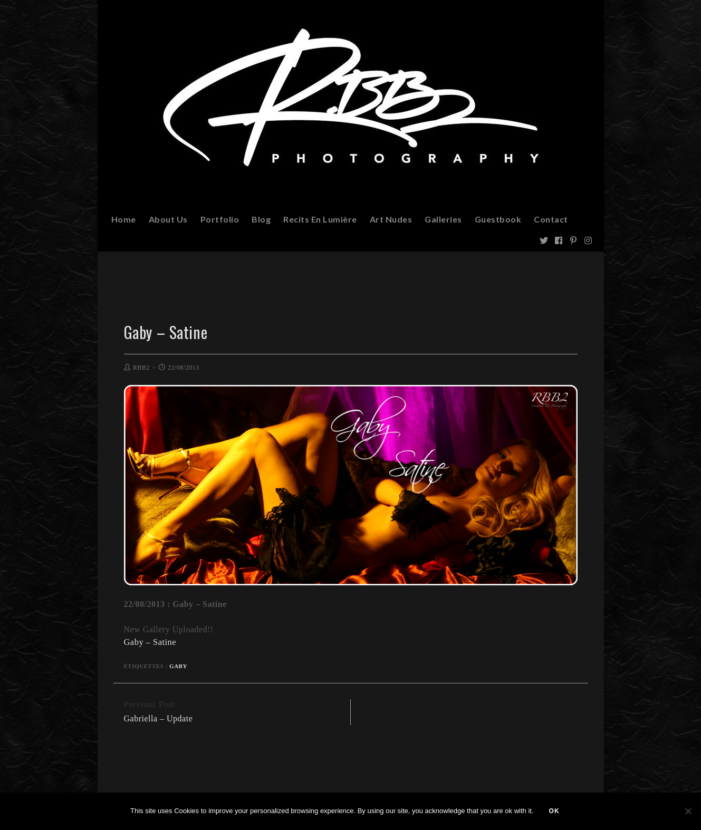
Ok (555, 811)
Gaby (178, 665)
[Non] (688, 811)
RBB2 (141, 367)
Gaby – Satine (149, 642)
